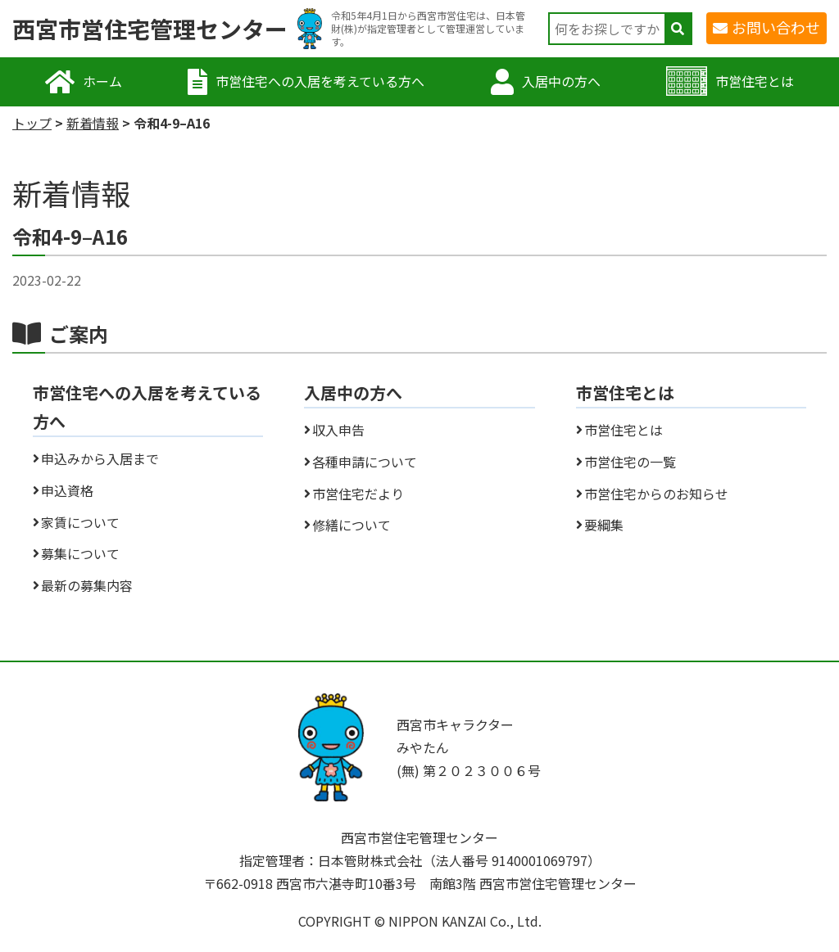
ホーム (102, 81)
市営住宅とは (754, 81)
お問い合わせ (776, 27)
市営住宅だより (358, 493)
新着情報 (92, 123)
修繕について (351, 525)
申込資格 (67, 490)
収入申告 (338, 430)
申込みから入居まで (100, 458)
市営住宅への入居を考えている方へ (319, 81)
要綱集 (604, 525)
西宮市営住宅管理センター (150, 28)
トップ (32, 123)
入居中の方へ (561, 81)
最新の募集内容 (87, 585)
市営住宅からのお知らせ (656, 493)
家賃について (80, 522)
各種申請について (364, 461)
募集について (80, 553)
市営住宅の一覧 (630, 461)
